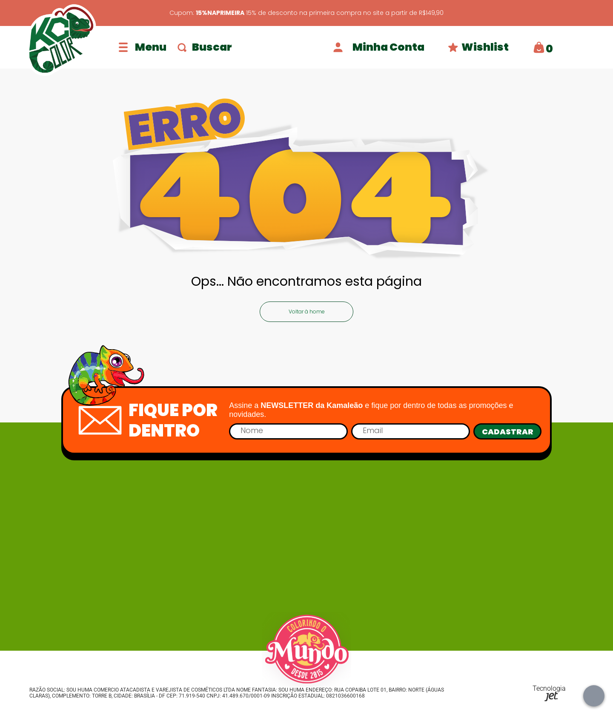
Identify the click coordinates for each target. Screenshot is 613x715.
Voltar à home (307, 311)
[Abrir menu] (142, 47)
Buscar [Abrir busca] (205, 47)
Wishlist (478, 47)
